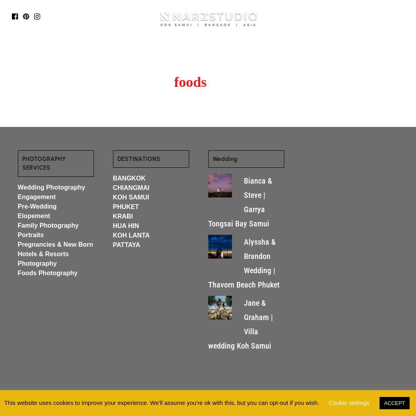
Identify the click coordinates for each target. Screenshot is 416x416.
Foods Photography (48, 273)
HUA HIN (126, 225)
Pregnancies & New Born (55, 244)
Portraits (31, 235)
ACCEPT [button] (394, 403)
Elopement (34, 216)
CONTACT (310, 52)
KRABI (123, 216)
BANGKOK (129, 178)
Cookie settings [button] (349, 402)
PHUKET (126, 206)
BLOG (156, 52)
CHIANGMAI (131, 187)
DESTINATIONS (111, 52)
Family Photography (48, 225)
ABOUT (270, 52)
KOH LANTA (131, 235)
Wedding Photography (51, 187)
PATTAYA (126, 245)
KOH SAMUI (131, 197)
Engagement (37, 197)
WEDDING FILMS (228, 52)
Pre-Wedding (37, 206)
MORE (182, 52)
